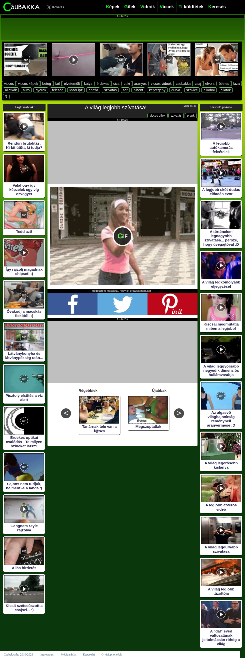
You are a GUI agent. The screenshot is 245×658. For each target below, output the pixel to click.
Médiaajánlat (68, 654)
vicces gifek (157, 115)
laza (236, 84)
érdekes (103, 84)
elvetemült (72, 84)
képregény (157, 90)
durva (176, 90)
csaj (198, 84)
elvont (209, 84)
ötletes (224, 84)
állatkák (11, 90)
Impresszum (47, 654)
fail (57, 84)
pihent (138, 90)
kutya (88, 84)
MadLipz (75, 90)
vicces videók (161, 84)
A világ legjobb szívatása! (115, 107)
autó (26, 90)
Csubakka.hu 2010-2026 (18, 654)
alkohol (209, 90)
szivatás (110, 90)
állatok (226, 90)
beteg (46, 84)
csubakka (183, 84)
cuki (127, 84)
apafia (93, 90)
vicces (9, 84)
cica (116, 84)
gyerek (41, 90)
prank (190, 115)
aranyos (140, 84)
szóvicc (192, 90)
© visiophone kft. (112, 654)
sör (125, 90)
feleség (57, 90)
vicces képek (28, 84)
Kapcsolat (89, 654)
